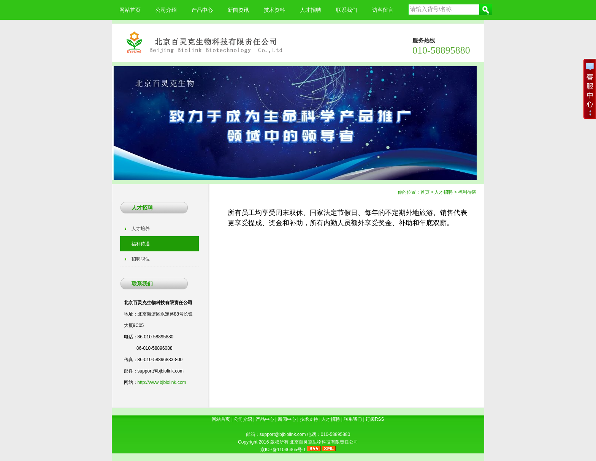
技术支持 (309, 419)
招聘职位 (141, 259)
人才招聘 (310, 10)
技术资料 (274, 10)
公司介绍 (166, 10)
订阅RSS (375, 419)
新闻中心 (287, 419)
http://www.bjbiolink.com (162, 382)
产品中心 (202, 10)
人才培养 (141, 228)
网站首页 (130, 10)
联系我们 (346, 10)
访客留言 (382, 10)
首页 (425, 192)
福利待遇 (467, 192)
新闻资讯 (238, 10)
